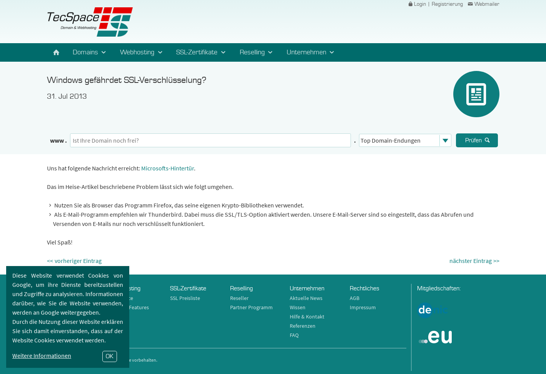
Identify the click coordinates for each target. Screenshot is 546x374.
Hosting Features (129, 307)
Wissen (298, 307)
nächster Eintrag (470, 260)
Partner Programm (251, 307)
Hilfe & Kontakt (307, 316)
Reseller (239, 298)
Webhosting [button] (142, 52)
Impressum (363, 307)
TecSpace (90, 22)
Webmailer (483, 4)
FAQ (294, 335)
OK (110, 356)
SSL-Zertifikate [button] (202, 52)
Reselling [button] (257, 52)
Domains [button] (91, 52)
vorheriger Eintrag (78, 260)
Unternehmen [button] (312, 52)
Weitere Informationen (41, 355)
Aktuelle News (306, 298)
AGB (354, 298)
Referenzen (303, 325)
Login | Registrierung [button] (435, 4)
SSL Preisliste (185, 298)
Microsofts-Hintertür (167, 168)
